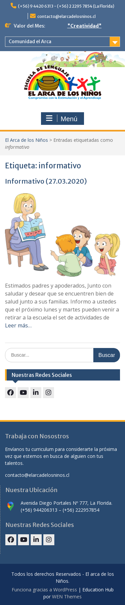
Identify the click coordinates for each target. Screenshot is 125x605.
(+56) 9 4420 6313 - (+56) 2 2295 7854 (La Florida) (66, 6)
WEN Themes (67, 596)
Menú (61, 119)
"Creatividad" (84, 26)
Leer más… (18, 325)
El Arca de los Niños (26, 140)
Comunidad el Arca (30, 41)
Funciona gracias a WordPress (44, 589)
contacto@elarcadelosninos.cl (66, 16)
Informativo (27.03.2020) (46, 181)
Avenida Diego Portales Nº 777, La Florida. (66, 503)
